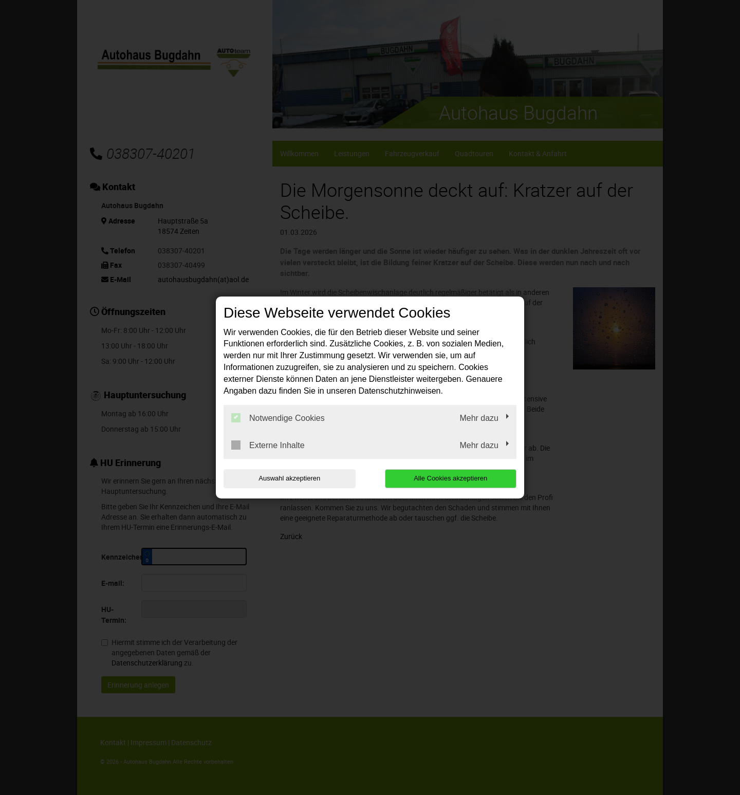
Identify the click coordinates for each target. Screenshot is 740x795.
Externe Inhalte (268, 445)
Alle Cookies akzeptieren (450, 478)
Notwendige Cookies (278, 417)
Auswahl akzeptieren (289, 478)
